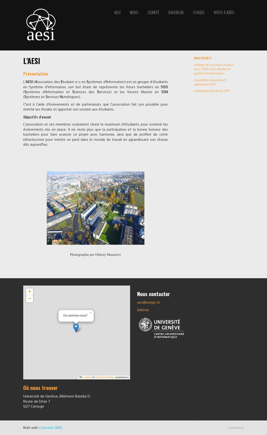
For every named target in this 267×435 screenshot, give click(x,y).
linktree (143, 310)
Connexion (235, 427)
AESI (117, 12)
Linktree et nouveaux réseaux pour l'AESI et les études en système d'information (214, 69)
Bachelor (176, 12)
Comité (153, 12)
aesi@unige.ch (148, 302)
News (134, 12)
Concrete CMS (50, 427)
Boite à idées (224, 12)
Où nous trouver (40, 387)
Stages (199, 12)
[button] (76, 328)
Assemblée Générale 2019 (211, 91)
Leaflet (85, 377)
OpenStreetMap (105, 377)
